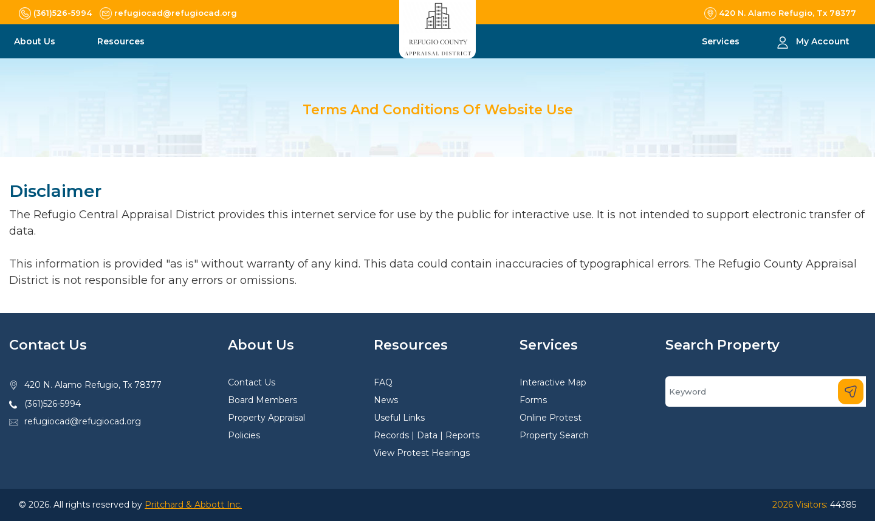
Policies (244, 435)
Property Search (554, 435)
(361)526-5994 (52, 403)
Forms (533, 400)
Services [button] (722, 41)
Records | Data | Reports (426, 435)
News (386, 400)
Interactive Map (553, 382)
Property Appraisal (266, 417)
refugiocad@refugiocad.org (82, 421)
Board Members (262, 400)
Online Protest (551, 417)
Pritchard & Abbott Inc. (193, 504)
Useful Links (399, 417)
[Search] (765, 391)
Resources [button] (122, 41)
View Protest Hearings (422, 452)
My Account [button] (822, 41)
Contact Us (251, 382)
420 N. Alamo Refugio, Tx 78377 (93, 384)
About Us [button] (36, 41)
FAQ (383, 382)
